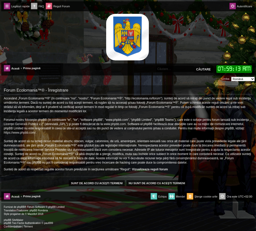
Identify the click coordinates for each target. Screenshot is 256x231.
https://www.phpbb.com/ (20, 132)
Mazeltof (32, 214)
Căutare (203, 69)
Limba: (226, 78)
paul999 (48, 223)
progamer (15, 214)
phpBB (21, 207)
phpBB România (39, 210)
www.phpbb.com (115, 124)
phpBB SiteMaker (13, 220)
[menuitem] (37, 6)
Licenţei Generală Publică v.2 (23, 124)
